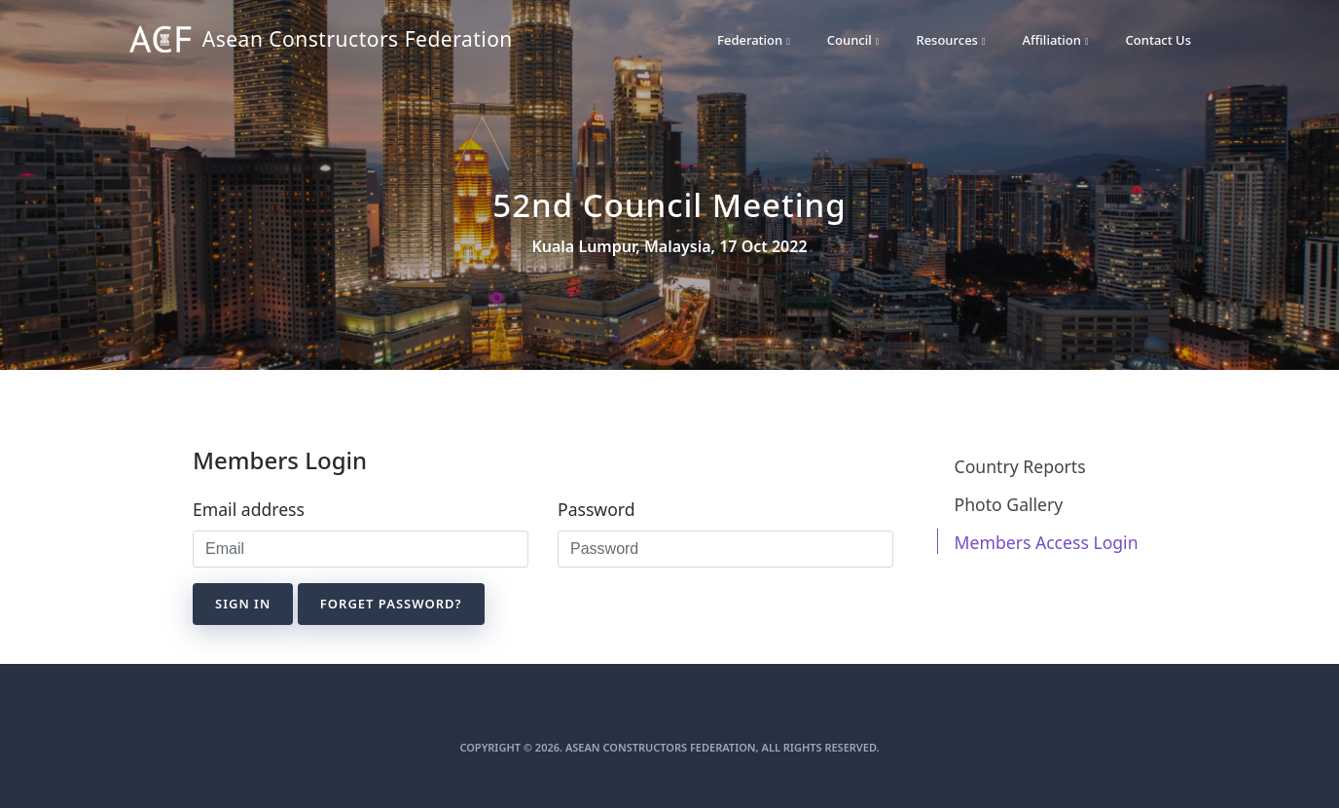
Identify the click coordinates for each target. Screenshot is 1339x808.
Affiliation (1056, 40)
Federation (753, 40)
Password (596, 509)
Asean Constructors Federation (289, 41)
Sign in (243, 603)
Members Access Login (1047, 542)
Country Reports (1020, 466)
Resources (950, 40)
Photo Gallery (1009, 504)
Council (853, 40)
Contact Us (1158, 40)
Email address (249, 509)
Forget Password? (391, 603)
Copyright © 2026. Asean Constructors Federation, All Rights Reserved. (669, 747)
